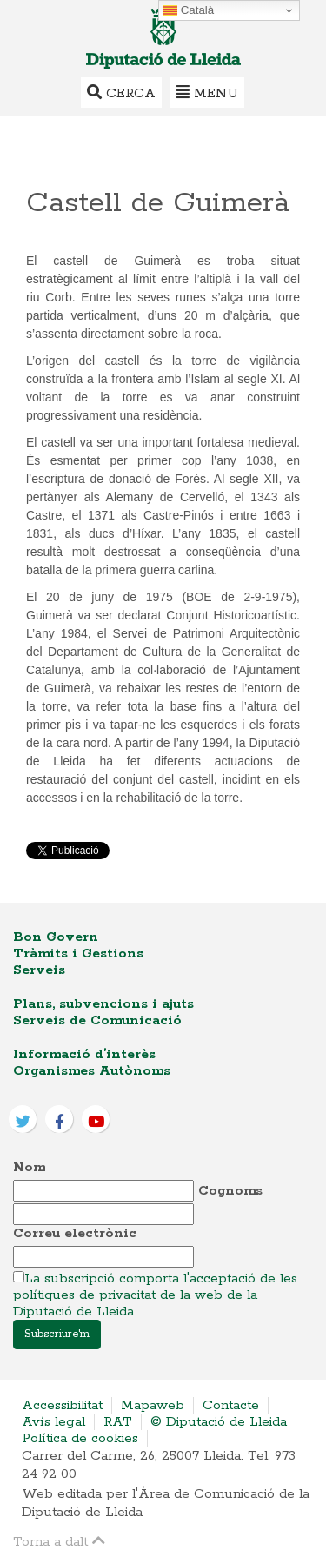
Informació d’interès (84, 1054)
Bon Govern (55, 937)
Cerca (121, 92)
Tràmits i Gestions (78, 953)
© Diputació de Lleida (218, 1422)
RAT (117, 1422)
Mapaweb (152, 1405)
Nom (29, 1167)
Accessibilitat (62, 1405)
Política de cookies (80, 1438)
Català (188, 10)
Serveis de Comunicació (97, 1020)
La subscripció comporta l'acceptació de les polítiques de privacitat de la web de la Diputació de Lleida (155, 1295)
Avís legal (53, 1422)
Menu (207, 92)
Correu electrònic (74, 1233)
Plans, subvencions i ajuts (103, 1004)
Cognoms (230, 1190)
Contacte (231, 1405)
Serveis (39, 970)
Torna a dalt (59, 1541)
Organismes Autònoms (91, 1071)
